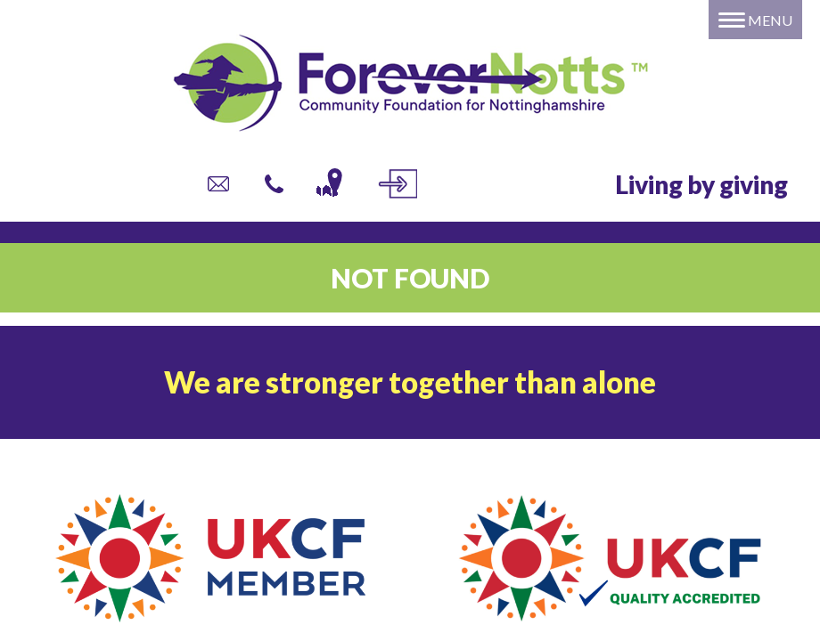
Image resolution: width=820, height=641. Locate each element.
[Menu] (755, 19)
